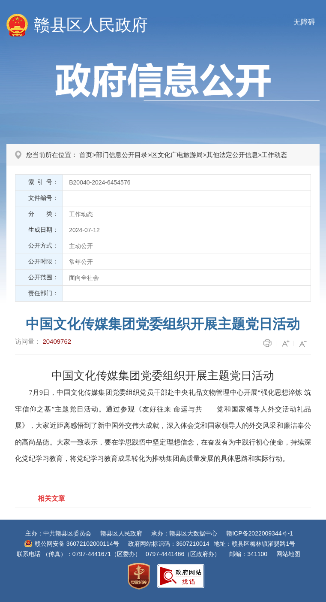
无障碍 (304, 22)
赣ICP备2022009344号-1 (259, 533)
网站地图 (288, 554)
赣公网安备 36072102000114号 (77, 543)
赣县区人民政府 (91, 25)
